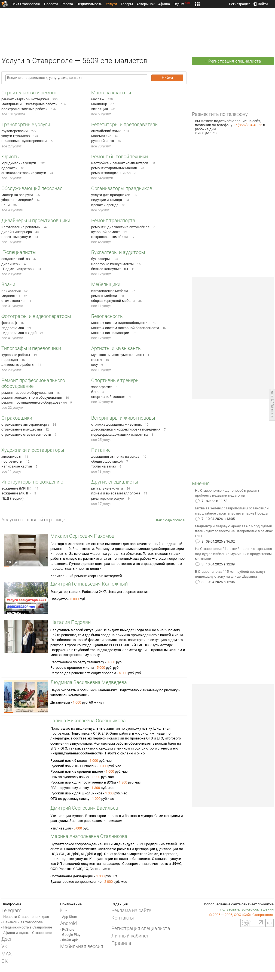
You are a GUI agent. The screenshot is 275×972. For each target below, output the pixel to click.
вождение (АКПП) (16, 493)
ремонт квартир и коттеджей (25, 99)
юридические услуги (18, 163)
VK (4, 946)
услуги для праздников (110, 195)
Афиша (164, 4)
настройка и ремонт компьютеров (119, 163)
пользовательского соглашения (247, 909)
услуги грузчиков (15, 136)
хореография (101, 387)
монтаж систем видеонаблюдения (120, 323)
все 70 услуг (101, 146)
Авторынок (145, 4)
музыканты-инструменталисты (117, 355)
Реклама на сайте (131, 910)
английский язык (106, 131)
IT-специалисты (18, 252)
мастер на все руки (17, 195)
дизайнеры (10, 264)
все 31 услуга (12, 306)
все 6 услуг (100, 210)
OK (4, 961)
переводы (9, 360)
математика (101, 136)
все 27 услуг (11, 146)
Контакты (122, 918)
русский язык (102, 141)
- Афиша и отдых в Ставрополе (26, 933)
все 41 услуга (12, 338)
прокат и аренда (104, 205)
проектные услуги (16, 237)
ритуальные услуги (107, 488)
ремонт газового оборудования (27, 393)
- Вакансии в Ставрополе (22, 922)
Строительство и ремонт (29, 92)
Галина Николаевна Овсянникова (88, 720)
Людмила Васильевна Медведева (88, 682)
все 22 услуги (12, 407)
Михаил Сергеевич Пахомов (82, 536)
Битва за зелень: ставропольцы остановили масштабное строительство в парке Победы (232, 510)
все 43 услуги (12, 210)
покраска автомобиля (109, 237)
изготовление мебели (109, 291)
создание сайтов (15, 259)
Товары (127, 4)
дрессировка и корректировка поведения (125, 429)
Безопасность (107, 316)
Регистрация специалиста (140, 928)
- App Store (68, 917)
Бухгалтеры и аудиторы (118, 252)
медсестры (10, 296)
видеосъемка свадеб (18, 333)
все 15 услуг (11, 178)
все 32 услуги (102, 402)
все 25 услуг (101, 440)
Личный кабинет (130, 936)
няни (5, 205)
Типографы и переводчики (31, 348)
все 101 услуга (13, 114)
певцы (96, 360)
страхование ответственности (26, 434)
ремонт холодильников (110, 173)
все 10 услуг (101, 370)
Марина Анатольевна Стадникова (88, 836)
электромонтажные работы (24, 109)
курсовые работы (15, 355)
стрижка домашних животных (116, 424)
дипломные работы (17, 365)
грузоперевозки (14, 131)
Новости (51, 4)
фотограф (9, 323)
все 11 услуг (101, 306)
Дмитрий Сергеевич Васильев (84, 808)
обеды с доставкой (107, 461)
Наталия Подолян (70, 622)
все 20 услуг (11, 274)
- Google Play (70, 935)
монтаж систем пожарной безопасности (125, 328)
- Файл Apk (69, 940)
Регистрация (239, 3)
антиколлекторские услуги (23, 173)
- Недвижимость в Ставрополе (26, 927)
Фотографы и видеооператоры (36, 316)
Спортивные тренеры (115, 380)
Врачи (8, 284)
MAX (6, 953)
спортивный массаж (108, 397)
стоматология (13, 301)
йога (95, 392)
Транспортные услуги (25, 124)
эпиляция (99, 109)
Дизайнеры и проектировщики (35, 220)
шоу (94, 365)
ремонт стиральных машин (114, 168)
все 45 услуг (101, 242)
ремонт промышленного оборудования (34, 402)
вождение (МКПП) (16, 488)
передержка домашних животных (119, 434)
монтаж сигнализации (110, 333)
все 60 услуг (101, 114)
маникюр (99, 104)
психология (11, 291)
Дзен (7, 939)
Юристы (10, 156)
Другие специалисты (114, 482)
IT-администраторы (17, 269)
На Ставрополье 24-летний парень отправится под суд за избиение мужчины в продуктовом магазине (233, 554)
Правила (121, 943)
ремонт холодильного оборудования (31, 397)
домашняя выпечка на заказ (115, 456)
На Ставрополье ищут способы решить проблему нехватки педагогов (227, 492)
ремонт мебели (104, 296)
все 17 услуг (101, 504)
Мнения (201, 483)
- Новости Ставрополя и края (25, 917)
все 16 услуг (11, 242)
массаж (97, 99)
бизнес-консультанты (109, 269)
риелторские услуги (107, 498)
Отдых (182, 4)
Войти (260, 3)
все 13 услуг (101, 471)
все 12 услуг (101, 274)
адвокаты (9, 168)
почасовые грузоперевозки (24, 141)
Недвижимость (89, 4)
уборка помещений (17, 200)
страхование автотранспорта (25, 424)
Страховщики (16, 418)
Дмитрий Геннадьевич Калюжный (89, 584)
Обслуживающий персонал (32, 188)
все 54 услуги (102, 178)
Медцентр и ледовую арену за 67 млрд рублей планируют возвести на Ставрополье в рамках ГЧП (234, 531)
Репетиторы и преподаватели (124, 124)
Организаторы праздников (121, 188)
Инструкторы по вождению (32, 482)
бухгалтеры (100, 259)
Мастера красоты (111, 92)
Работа (67, 4)
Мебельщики (105, 284)
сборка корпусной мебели (113, 301)
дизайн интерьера (16, 232)
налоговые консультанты (112, 264)
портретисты (12, 461)
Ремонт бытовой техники (119, 156)
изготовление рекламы (21, 227)
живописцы (11, 456)
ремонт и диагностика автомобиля (120, 227)
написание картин (16, 466)
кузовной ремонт (105, 232)
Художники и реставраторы (32, 450)
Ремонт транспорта (113, 220)
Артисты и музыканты (116, 348)
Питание (101, 450)
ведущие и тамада (106, 200)
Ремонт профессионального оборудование (33, 383)
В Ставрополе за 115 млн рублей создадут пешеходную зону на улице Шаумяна (230, 573)
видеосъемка (12, 328)
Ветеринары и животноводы (123, 418)
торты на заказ (103, 466)
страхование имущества (21, 429)
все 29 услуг (11, 370)
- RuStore (67, 929)
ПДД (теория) (12, 498)
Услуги (111, 4)
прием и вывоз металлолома (115, 493)
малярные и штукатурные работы (29, 104)
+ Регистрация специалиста (233, 61)
